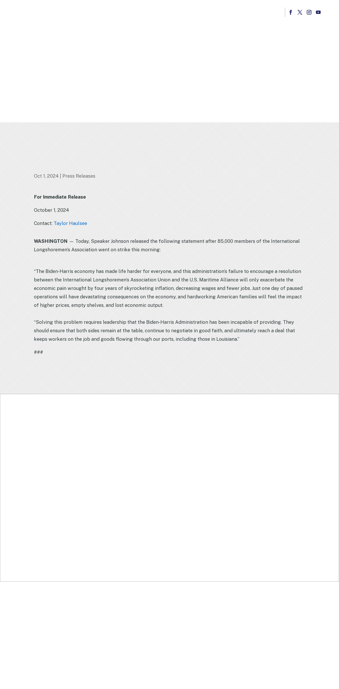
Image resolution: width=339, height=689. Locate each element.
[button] (290, 12)
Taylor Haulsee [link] (70, 223)
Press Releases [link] (78, 176)
